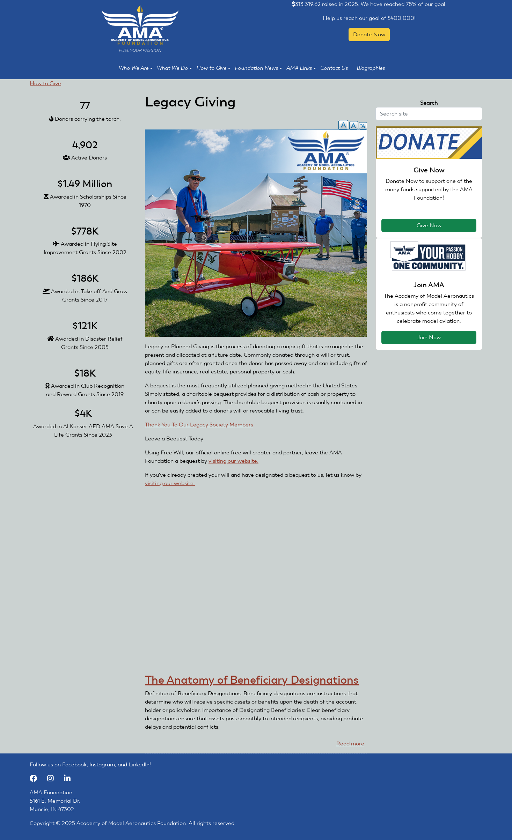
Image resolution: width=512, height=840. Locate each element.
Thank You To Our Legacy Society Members (199, 424)
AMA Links (301, 68)
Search (429, 102)
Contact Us (334, 68)
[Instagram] (53, 778)
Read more (350, 743)
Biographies (371, 68)
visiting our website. (236, 461)
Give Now (429, 225)
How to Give (213, 68)
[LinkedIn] (70, 778)
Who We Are (136, 68)
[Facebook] (37, 778)
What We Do (174, 68)
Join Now (429, 337)
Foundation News (258, 68)
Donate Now (369, 34)
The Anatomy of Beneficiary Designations (252, 679)
